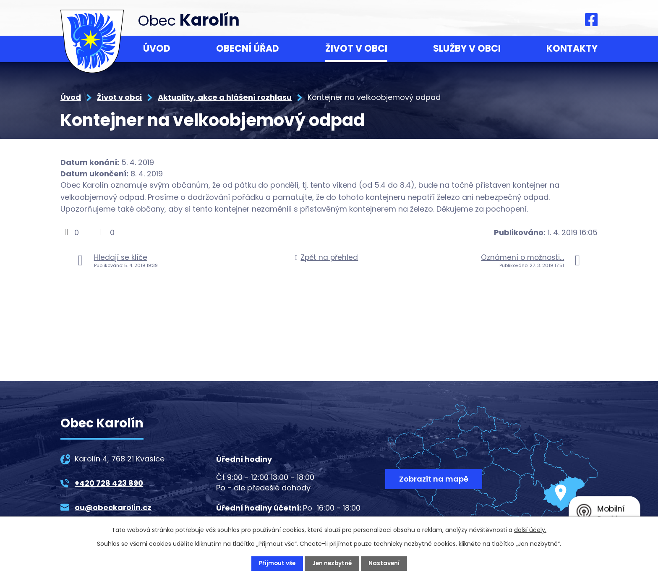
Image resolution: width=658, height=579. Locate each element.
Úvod (156, 48)
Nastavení (385, 563)
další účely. (530, 530)
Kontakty (572, 48)
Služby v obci (467, 48)
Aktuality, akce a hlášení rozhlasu (225, 97)
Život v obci (356, 48)
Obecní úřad (247, 48)
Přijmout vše (276, 563)
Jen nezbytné (332, 563)
